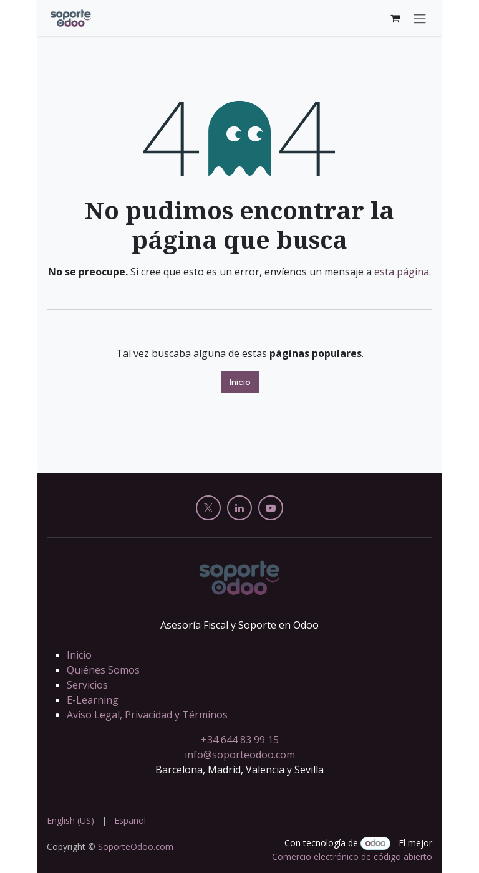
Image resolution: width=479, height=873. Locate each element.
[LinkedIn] (239, 507)
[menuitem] (70, 820)
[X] (208, 507)
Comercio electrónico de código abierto (352, 856)
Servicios (87, 685)
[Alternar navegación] (419, 18)
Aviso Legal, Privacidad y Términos (147, 715)
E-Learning (93, 700)
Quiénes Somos (103, 670)
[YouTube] (270, 507)
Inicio (240, 382)
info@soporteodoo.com (240, 754)
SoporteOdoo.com (135, 846)
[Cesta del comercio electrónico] (394, 18)
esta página (401, 272)
